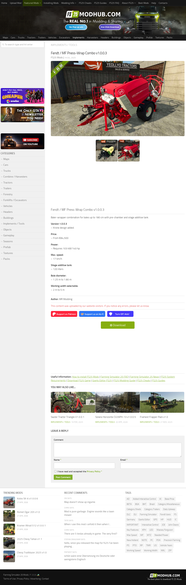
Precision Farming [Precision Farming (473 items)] (172, 540)
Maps (5, 37)
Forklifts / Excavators (15, 200)
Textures (159, 37)
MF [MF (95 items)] (141, 535)
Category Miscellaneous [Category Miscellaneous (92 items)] (169, 504)
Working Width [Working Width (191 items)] (150, 550)
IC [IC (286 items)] (176, 519)
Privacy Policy (93, 471)
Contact (45, 578)
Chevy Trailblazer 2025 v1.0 (32, 552)
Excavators (64, 37)
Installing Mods (51, 3)
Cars (13, 37)
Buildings (116, 37)
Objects (127, 37)
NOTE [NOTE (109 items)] (144, 540)
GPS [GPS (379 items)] (155, 519)
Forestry (7, 194)
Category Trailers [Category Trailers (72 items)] (152, 509)
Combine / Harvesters (15, 176)
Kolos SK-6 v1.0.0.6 (27, 498)
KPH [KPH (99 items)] (144, 530)
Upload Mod (15, 3)
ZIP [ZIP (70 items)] (169, 550)
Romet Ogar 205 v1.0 (28, 512)
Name (57, 459)
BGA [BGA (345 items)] (137, 504)
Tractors (31, 37)
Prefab (149, 37)
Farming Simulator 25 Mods (15, 575)
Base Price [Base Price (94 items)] (169, 499)
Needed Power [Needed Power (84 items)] (161, 535)
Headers (105, 37)
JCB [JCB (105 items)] (163, 524)
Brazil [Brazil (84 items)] (152, 504)
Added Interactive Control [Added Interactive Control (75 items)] (144, 499)
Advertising (35, 578)
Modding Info (67, 3)
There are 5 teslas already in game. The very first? (90, 533)
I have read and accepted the (78, 471)
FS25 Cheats (85, 3)
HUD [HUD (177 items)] (169, 519)
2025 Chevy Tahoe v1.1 (29, 539)
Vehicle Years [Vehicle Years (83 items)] (166, 545)
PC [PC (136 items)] (151, 540)
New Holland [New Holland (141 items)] (132, 540)
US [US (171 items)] (155, 545)
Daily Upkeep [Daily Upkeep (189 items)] (169, 509)
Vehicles (52, 37)
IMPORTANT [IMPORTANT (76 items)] (132, 524)
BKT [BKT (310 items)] (144, 504)
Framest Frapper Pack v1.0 (154, 416)
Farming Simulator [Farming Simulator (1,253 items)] (148, 514)
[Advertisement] (118, 185)
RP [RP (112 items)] (141, 545)
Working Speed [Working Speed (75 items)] (134, 550)
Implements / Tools (64, 45)
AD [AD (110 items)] (128, 499)
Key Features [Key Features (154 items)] (133, 530)
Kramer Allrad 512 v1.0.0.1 (31, 525)
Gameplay (138, 37)
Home (4, 3)
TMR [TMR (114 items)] (148, 545)
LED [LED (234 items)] (151, 530)
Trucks (21, 37)
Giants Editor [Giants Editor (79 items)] (144, 519)
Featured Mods (31, 3)
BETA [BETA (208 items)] (129, 504)
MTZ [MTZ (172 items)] (149, 535)
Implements (78, 37)
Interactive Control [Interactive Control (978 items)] (150, 524)
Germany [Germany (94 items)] (131, 519)
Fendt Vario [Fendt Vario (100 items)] (165, 514)
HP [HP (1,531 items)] (162, 519)
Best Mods (143, 3)
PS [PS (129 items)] (128, 545)
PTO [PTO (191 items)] (135, 545)
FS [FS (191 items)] (175, 514)
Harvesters (92, 37)
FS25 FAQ (114, 3)
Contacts (163, 3)
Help (153, 3)
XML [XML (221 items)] (163, 550)
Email (123, 459)
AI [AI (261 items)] (160, 499)
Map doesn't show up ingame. (80, 502)
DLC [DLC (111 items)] (128, 514)
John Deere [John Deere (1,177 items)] (173, 524)
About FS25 (128, 3)
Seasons (8, 241)
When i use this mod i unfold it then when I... (87, 524)
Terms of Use (9, 578)
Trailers (41, 37)
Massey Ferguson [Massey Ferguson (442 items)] (165, 530)
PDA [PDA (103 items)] (158, 540)
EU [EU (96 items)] (135, 514)
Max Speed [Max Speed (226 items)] (132, 535)
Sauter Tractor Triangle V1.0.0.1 (67, 416)
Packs (169, 37)
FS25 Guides (100, 3)
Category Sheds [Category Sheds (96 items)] (134, 509)
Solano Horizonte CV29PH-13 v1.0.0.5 (115, 416)
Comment (58, 439)
